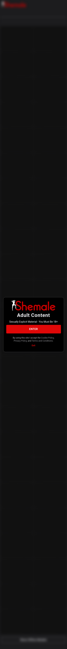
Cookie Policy (47, 337)
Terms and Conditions (42, 341)
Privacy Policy (20, 341)
